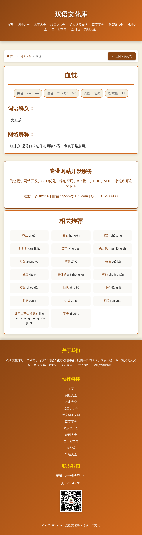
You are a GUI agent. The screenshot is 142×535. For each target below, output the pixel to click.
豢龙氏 (103, 248)
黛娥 (25, 274)
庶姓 (107, 235)
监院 (106, 300)
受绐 (23, 287)
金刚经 (75, 29)
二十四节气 (59, 29)
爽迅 (105, 274)
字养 (66, 313)
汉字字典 (98, 24)
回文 (65, 235)
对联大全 (90, 29)
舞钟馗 (62, 274)
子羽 (67, 261)
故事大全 (40, 24)
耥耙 (66, 287)
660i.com (58, 525)
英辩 (64, 248)
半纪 (25, 300)
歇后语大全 (115, 24)
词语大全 (24, 24)
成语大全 (71, 434)
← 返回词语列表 (122, 56)
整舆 (23, 261)
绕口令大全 (57, 24)
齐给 (25, 235)
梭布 (108, 261)
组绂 (67, 300)
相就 (107, 287)
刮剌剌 (23, 248)
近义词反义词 (78, 24)
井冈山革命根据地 (26, 313)
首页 (10, 24)
